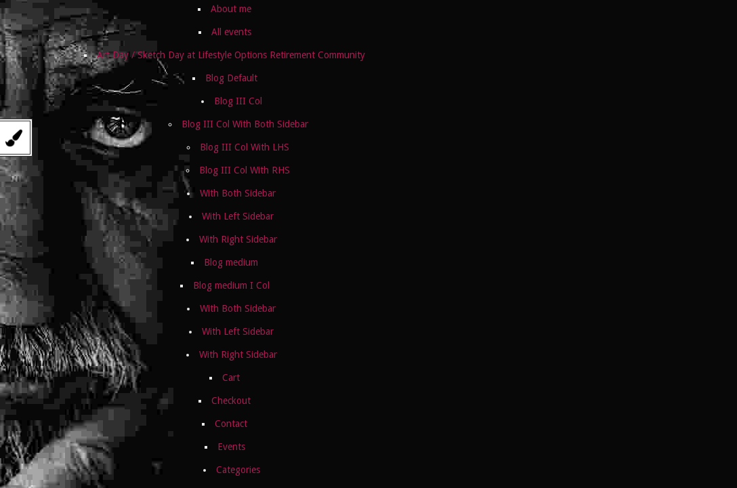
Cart (231, 377)
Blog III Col (238, 101)
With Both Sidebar (238, 193)
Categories (238, 469)
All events (231, 31)
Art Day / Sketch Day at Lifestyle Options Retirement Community (231, 54)
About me (231, 8)
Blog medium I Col (231, 285)
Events (231, 446)
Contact (231, 423)
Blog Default (231, 78)
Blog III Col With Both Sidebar (245, 124)
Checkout (231, 400)
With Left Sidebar (238, 216)
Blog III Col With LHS (244, 147)
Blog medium (231, 262)
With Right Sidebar (238, 239)
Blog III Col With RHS (244, 170)
